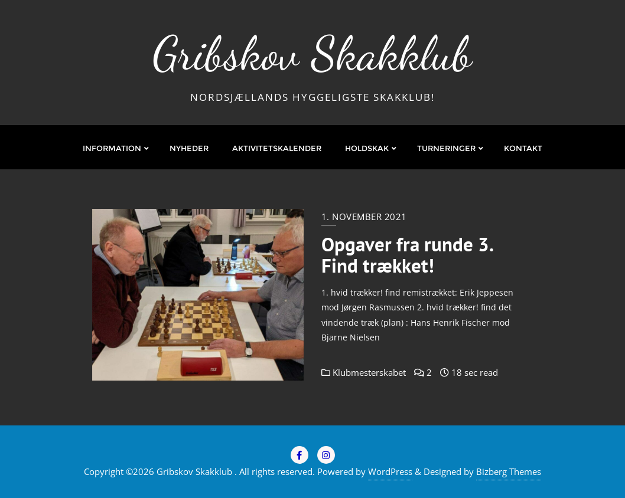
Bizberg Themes (508, 471)
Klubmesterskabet (363, 372)
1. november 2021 (364, 216)
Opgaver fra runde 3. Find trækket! (407, 255)
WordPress (390, 471)
